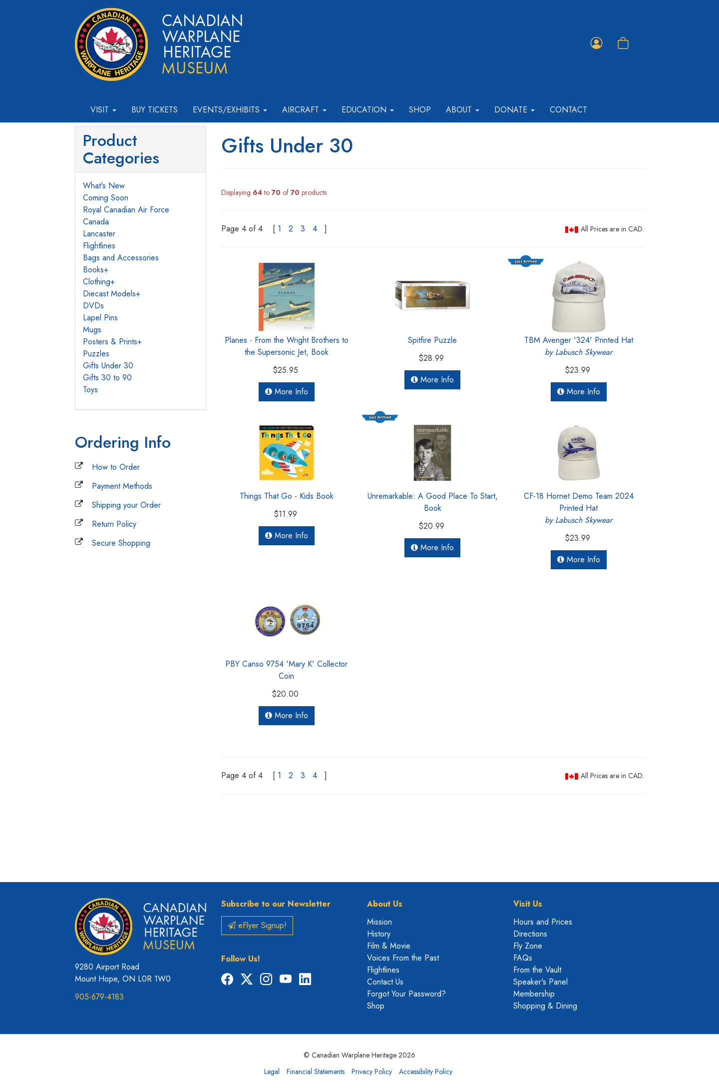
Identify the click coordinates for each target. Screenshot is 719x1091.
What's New (104, 185)
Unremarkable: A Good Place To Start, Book (432, 502)
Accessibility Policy (425, 1072)
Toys (90, 389)
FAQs (522, 958)
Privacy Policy (372, 1072)
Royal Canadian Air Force (126, 209)
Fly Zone (527, 946)
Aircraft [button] (304, 109)
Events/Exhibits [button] (230, 109)
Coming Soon (105, 197)
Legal (272, 1072)
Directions (530, 934)
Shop (420, 109)
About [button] (462, 109)
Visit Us (527, 904)
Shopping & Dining (545, 1006)
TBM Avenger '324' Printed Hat (578, 346)
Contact (568, 109)
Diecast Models (109, 293)
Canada (96, 221)
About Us (384, 904)
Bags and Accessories (121, 257)
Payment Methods (122, 486)
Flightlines (99, 245)
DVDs (93, 305)
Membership (534, 994)
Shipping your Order (126, 505)
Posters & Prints (110, 341)
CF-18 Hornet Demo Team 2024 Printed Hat (579, 508)
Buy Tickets (154, 109)
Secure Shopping (121, 543)
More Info (286, 391)
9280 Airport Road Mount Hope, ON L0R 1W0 (123, 973)
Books (93, 269)
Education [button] (368, 109)
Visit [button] (103, 109)
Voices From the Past (403, 958)
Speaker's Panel (540, 982)
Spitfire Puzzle (432, 340)
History (378, 934)
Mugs (92, 329)
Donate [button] (514, 109)
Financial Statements (316, 1072)
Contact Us (385, 982)
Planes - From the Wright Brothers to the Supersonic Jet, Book (287, 346)
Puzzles (96, 353)
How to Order (116, 467)
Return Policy (114, 524)
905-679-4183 (99, 997)
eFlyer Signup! (257, 925)
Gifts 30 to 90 (107, 377)
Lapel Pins (100, 317)
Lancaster (99, 233)
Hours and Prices (542, 922)
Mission (379, 922)
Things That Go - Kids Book (287, 496)
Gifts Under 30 (108, 365)
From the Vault (537, 970)
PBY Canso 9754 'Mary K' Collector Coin (286, 670)
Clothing (96, 281)
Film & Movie (388, 946)
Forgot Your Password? (406, 994)
